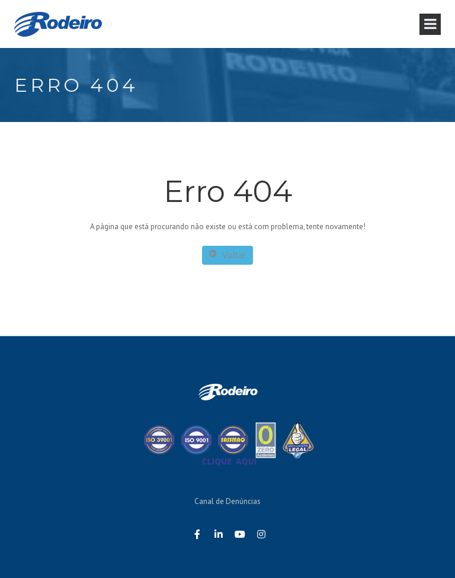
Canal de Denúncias (227, 501)
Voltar (227, 255)
